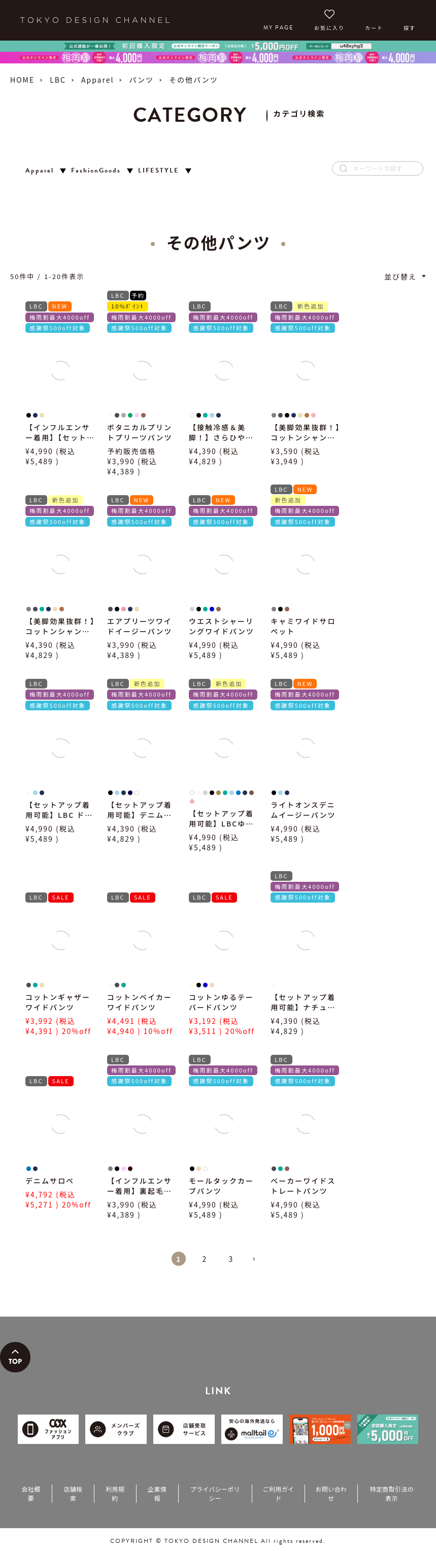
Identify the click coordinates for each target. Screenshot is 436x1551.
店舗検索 (72, 1493)
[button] (258, 1263)
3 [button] (231, 1259)
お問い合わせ (331, 1493)
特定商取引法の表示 (392, 1493)
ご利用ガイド (278, 1493)
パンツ (141, 80)
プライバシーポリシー (215, 1493)
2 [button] (205, 1259)
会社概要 (30, 1493)
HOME (22, 80)
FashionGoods (96, 171)
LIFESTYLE (158, 171)
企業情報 (157, 1493)
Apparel (97, 80)
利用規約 (115, 1493)
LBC (58, 80)
